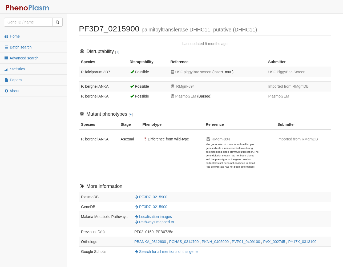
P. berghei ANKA (94, 86)
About (11, 91)
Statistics (14, 69)
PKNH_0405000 (215, 242)
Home (12, 36)
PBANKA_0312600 (150, 242)
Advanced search (21, 58)
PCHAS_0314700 (184, 242)
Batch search (18, 47)
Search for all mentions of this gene (165, 251)
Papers (13, 80)
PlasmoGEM (183, 96)
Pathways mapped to (154, 222)
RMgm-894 (182, 86)
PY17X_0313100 (302, 242)
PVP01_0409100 (246, 242)
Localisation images (153, 217)
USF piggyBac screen (190, 72)
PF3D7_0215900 (150, 197)
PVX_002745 (274, 242)
